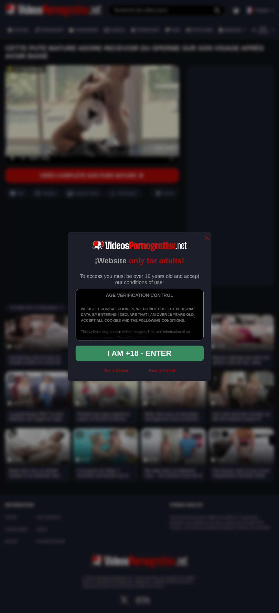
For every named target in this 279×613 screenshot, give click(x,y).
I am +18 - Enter (140, 353)
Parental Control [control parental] (162, 370)
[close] (207, 238)
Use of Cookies (116, 370)
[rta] (138, 372)
